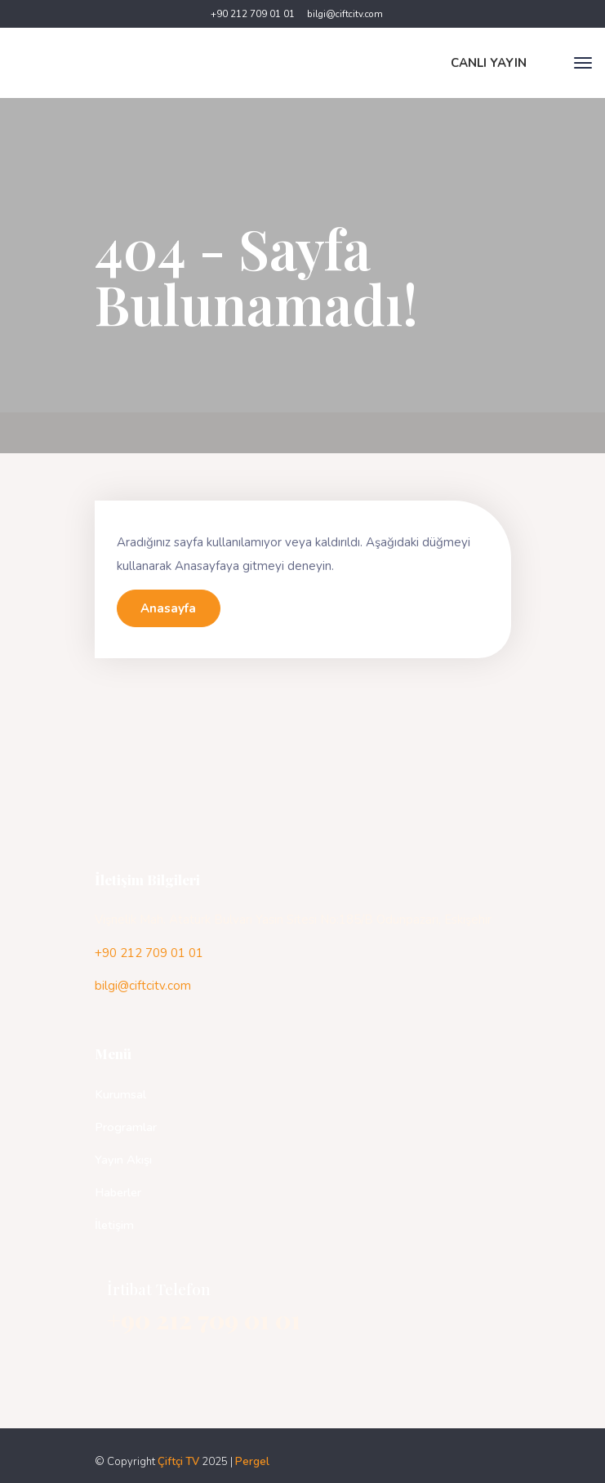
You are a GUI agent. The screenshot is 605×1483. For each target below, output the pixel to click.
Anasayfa (168, 608)
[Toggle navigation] (583, 63)
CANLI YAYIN (489, 63)
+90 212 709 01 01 (253, 13)
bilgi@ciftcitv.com (345, 13)
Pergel (252, 1461)
